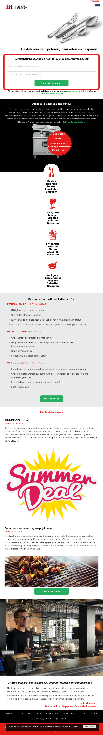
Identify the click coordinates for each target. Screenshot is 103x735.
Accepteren (89, 726)
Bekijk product (59, 150)
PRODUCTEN (24, 714)
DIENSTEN (52, 714)
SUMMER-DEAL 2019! (17, 420)
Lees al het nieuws (51, 591)
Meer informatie (74, 726)
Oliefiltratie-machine (51, 93)
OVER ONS (69, 714)
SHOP (39, 714)
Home (9, 714)
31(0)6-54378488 (40, 719)
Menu (97, 5)
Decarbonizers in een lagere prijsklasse (28, 528)
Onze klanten (88, 714)
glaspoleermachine (77, 91)
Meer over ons (51, 398)
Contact (61, 719)
